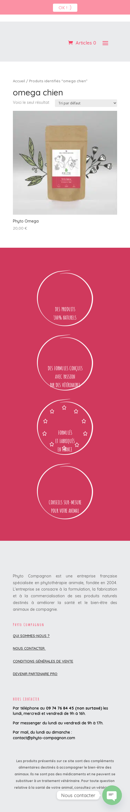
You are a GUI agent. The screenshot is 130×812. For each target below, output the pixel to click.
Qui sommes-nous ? (31, 621)
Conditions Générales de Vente (43, 646)
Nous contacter (29, 633)
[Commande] (86, 88)
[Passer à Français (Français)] (65, 804)
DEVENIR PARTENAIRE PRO (35, 659)
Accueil (19, 66)
